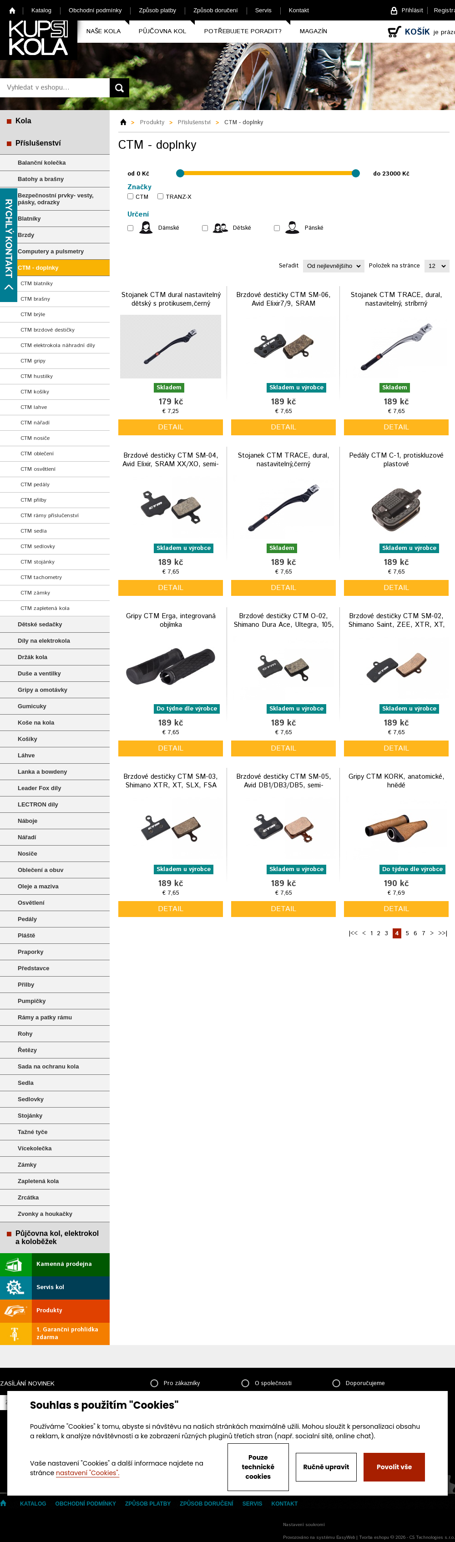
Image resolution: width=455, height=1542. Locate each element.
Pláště (26, 935)
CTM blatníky (36, 283)
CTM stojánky (37, 562)
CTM (142, 197)
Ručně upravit (326, 1466)
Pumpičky (32, 1001)
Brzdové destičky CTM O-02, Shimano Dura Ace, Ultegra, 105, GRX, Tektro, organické (283, 625)
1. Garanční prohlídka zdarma (67, 1333)
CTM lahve (33, 407)
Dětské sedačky (40, 624)
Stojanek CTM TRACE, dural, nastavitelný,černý (283, 460)
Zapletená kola (38, 1181)
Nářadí (27, 837)
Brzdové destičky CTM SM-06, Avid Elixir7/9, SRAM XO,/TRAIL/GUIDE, (283, 303)
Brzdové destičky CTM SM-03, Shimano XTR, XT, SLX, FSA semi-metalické (170, 785)
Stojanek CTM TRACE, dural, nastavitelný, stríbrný (396, 299)
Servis (263, 10)
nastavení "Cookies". (87, 1472)
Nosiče (27, 853)
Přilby (26, 984)
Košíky (27, 739)
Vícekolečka (34, 1148)
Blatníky (29, 218)
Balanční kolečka (42, 162)
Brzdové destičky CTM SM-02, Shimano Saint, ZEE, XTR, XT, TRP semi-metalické (396, 625)
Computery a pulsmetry (51, 251)
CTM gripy (33, 361)
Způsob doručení (215, 10)
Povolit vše (394, 1466)
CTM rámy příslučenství (49, 515)
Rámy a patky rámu (45, 1017)
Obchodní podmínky (95, 10)
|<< (353, 933)
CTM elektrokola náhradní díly (57, 345)
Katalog (41, 10)
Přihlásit (412, 10)
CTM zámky (35, 593)
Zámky (27, 1164)
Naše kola (103, 31)
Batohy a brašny (41, 179)
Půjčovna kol (162, 31)
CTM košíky (34, 392)
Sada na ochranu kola (48, 1066)
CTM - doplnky (38, 267)
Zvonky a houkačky (45, 1213)
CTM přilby (33, 500)
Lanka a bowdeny (42, 771)
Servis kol (50, 1287)
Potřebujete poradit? (243, 31)
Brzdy (26, 235)
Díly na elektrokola (44, 640)
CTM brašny (35, 299)
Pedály (27, 919)
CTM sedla (33, 531)
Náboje (27, 820)
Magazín (313, 31)
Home (12, 10)
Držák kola (32, 657)
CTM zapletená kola (45, 608)
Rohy (25, 1033)
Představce (33, 968)
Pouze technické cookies (258, 1467)
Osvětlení (31, 902)
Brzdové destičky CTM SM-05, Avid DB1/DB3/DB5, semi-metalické (283, 785)
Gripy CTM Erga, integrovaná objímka (171, 620)
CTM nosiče (35, 438)
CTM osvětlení (38, 469)
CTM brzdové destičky (47, 330)
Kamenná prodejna (64, 1264)
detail (170, 427)
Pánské (314, 228)
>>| (442, 933)
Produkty (49, 1310)
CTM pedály (35, 485)
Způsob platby (157, 10)
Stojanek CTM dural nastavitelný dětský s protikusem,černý (171, 299)
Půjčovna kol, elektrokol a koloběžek (57, 1237)
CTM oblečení (37, 454)
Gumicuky (32, 706)
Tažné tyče (33, 1132)
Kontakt (299, 10)
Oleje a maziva (38, 886)
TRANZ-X (178, 197)
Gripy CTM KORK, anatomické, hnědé (397, 781)
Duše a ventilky (39, 673)
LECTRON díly (38, 804)
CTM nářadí (35, 423)
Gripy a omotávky (42, 689)
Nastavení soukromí (304, 1525)
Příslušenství (38, 143)
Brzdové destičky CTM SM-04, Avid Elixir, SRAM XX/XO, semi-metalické (170, 464)
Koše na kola (36, 722)
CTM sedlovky (37, 546)
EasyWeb (345, 1537)
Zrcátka (28, 1197)
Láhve (26, 755)
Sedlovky (31, 1099)
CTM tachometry (41, 577)
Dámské (168, 228)
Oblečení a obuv (40, 870)
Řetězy (27, 1050)
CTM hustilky (36, 376)
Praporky (30, 951)
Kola (23, 121)
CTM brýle (32, 314)
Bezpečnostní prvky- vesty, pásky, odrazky (56, 199)
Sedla (26, 1082)
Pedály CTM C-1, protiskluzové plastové (396, 460)
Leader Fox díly (39, 788)
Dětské (242, 228)
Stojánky (30, 1115)
